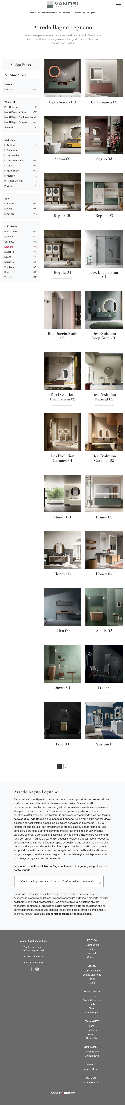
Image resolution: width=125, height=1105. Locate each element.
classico (9, 203)
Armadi (92, 1034)
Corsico (8, 236)
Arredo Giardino (91, 1082)
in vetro (8, 186)
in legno (8, 165)
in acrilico (9, 145)
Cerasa (8, 89)
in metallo (9, 175)
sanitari (8, 127)
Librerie (92, 996)
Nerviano (9, 262)
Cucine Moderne (92, 970)
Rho (6, 272)
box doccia (10, 107)
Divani (92, 1008)
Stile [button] (7, 198)
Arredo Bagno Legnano (85, 13)
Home (31, 13)
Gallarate (9, 241)
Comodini (92, 1030)
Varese (8, 277)
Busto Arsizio (11, 231)
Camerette (91, 1038)
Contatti (91, 957)
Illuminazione (92, 1051)
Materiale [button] (10, 140)
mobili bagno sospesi (16, 122)
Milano (7, 257)
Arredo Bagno (65, 13)
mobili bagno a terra (15, 112)
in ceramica (10, 150)
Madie (92, 1004)
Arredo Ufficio (91, 1069)
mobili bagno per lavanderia (19, 117)
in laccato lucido (13, 155)
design (8, 208)
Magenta (9, 252)
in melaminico (11, 170)
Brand (92, 949)
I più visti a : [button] (11, 226)
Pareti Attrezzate (92, 1000)
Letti (91, 1026)
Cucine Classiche (92, 974)
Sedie (92, 983)
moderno (9, 213)
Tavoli (92, 979)
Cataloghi (92, 953)
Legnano (9, 246)
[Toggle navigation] (118, 4)
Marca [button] (8, 84)
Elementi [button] (9, 102)
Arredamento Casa (46, 13)
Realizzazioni (92, 945)
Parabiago (9, 267)
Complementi (92, 1055)
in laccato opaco (14, 160)
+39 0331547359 (35, 956)
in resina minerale (14, 181)
